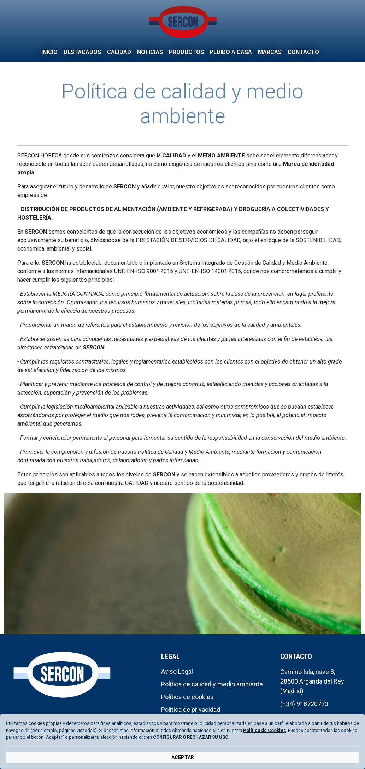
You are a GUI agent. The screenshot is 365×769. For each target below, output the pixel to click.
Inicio (49, 52)
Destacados (82, 52)
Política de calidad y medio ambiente (212, 684)
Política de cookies (187, 697)
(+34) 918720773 (304, 704)
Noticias (150, 52)
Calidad (119, 52)
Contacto (303, 52)
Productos (186, 52)
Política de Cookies (264, 730)
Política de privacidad (190, 709)
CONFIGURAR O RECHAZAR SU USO (190, 737)
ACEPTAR (182, 757)
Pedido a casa (231, 52)
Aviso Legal (177, 671)
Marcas (270, 52)
